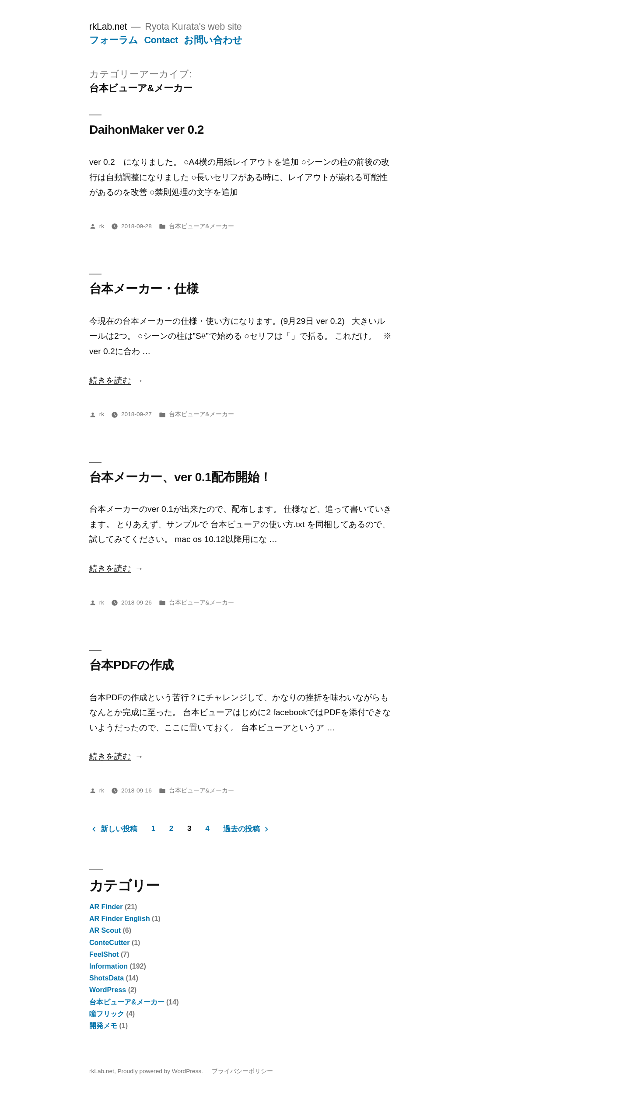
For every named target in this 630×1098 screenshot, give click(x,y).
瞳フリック (106, 1014)
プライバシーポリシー (242, 1071)
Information (108, 966)
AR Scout (105, 930)
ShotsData (106, 978)
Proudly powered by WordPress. (160, 1071)
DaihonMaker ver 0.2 (146, 129)
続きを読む (110, 380)
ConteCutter (109, 942)
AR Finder (105, 906)
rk (101, 226)
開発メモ (103, 1025)
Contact (161, 40)
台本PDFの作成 (131, 665)
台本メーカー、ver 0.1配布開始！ (180, 477)
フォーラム (113, 40)
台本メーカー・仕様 (143, 288)
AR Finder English (119, 918)
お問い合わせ (213, 40)
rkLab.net (108, 26)
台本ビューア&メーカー (201, 226)
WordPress (107, 990)
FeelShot (104, 954)
